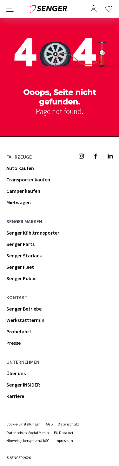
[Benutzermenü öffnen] (93, 9)
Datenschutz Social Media (27, 432)
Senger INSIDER (23, 384)
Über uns (16, 373)
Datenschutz (68, 424)
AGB (49, 424)
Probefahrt (18, 331)
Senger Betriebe (24, 308)
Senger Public (21, 278)
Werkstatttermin (25, 320)
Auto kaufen (20, 168)
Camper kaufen (23, 191)
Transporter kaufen (28, 179)
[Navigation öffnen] (10, 9)
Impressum (64, 440)
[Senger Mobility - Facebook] (95, 156)
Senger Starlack (24, 255)
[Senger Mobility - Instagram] (81, 156)
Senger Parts (20, 244)
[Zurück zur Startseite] (48, 9)
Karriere (15, 396)
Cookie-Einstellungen (23, 424)
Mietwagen (18, 202)
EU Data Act (63, 432)
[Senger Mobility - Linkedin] (110, 156)
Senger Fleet (20, 267)
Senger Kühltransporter (32, 233)
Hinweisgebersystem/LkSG (28, 440)
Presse (13, 343)
